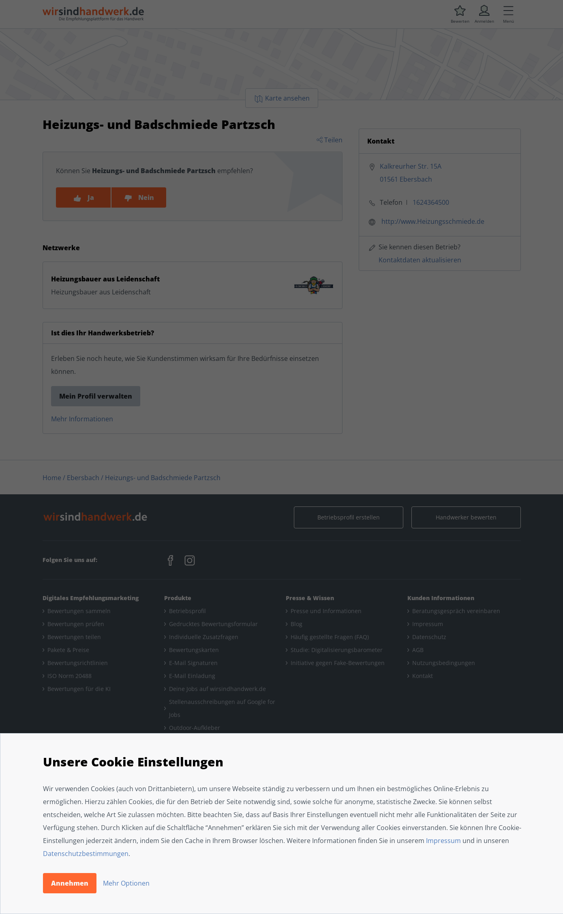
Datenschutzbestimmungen (85, 853)
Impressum (443, 840)
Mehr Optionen (126, 883)
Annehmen (69, 883)
